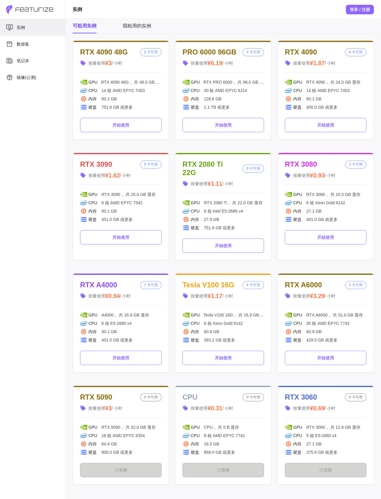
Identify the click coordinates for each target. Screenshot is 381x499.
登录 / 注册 (360, 9)
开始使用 (121, 125)
